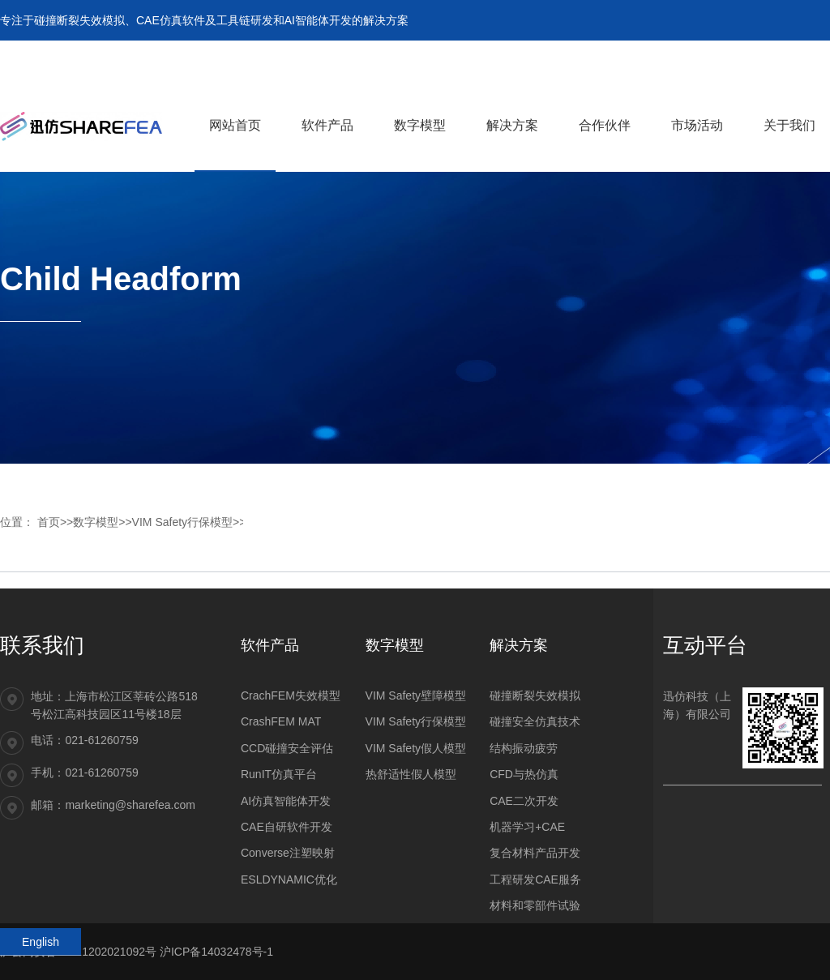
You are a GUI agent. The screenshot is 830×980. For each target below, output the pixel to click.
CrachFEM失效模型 (290, 695)
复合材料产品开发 (535, 852)
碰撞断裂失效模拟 (535, 695)
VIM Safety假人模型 (416, 748)
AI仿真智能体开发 (286, 800)
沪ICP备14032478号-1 (216, 951)
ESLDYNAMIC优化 (289, 879)
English (40, 941)
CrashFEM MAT (281, 721)
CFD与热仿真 (524, 774)
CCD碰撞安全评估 (287, 748)
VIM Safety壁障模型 (416, 695)
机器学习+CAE (527, 826)
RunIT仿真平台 (279, 774)
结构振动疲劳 (524, 748)
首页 (48, 522)
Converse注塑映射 (288, 852)
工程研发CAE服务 (535, 879)
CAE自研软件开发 (286, 826)
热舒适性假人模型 (411, 774)
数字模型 (95, 522)
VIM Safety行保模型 (182, 522)
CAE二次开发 (524, 800)
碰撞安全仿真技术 (535, 721)
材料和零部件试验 (535, 905)
